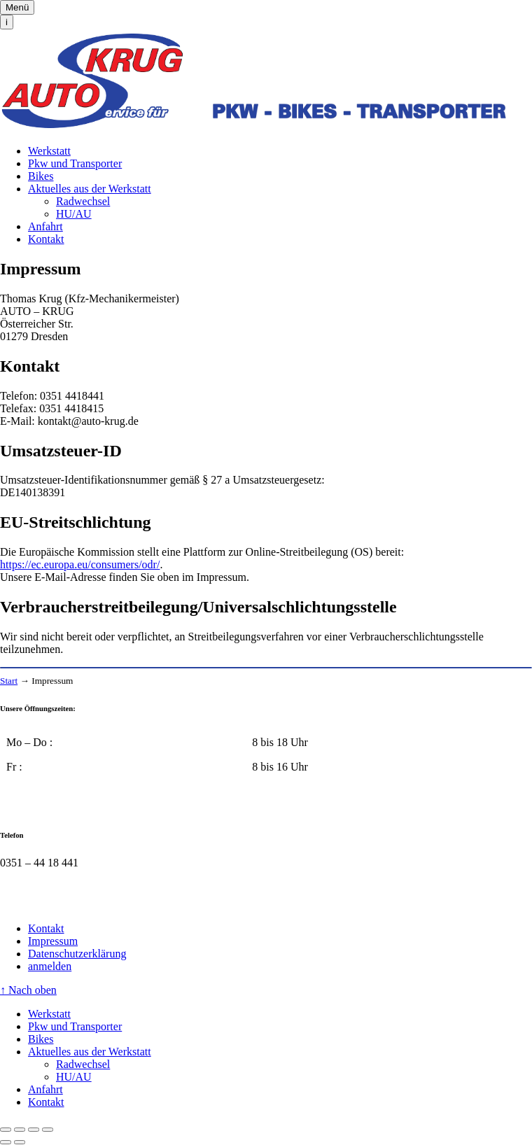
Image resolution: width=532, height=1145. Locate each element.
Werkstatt (49, 151)
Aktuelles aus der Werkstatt (89, 189)
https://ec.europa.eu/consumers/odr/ (80, 564)
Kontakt (46, 239)
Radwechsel (83, 201)
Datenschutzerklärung (77, 954)
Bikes (40, 176)
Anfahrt (45, 226)
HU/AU (74, 214)
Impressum (53, 941)
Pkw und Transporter (75, 163)
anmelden (49, 966)
